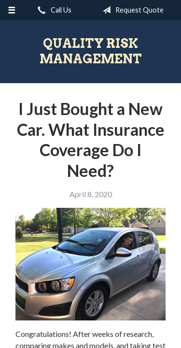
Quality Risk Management (91, 51)
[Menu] (12, 10)
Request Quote (131, 10)
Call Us (52, 10)
